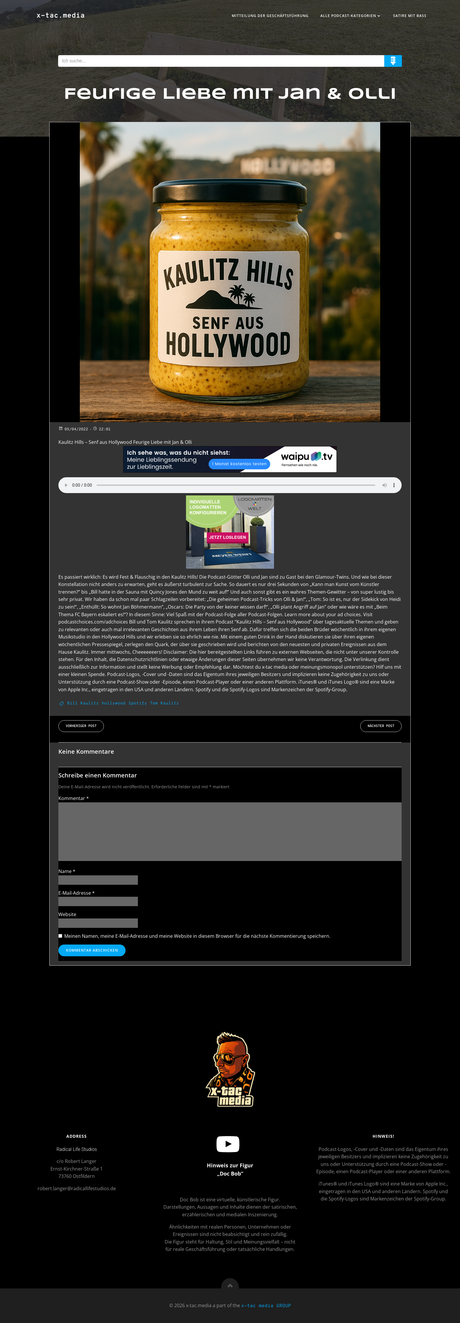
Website (67, 914)
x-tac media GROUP (266, 1306)
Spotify (137, 703)
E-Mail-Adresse (76, 893)
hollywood (114, 703)
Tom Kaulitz (164, 703)
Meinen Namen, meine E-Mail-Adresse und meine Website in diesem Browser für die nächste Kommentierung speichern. (197, 936)
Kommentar (73, 798)
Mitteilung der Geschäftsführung (270, 15)
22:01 (102, 429)
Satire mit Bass (410, 15)
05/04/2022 (73, 429)
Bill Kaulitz (83, 703)
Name (66, 871)
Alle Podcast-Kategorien (350, 15)
